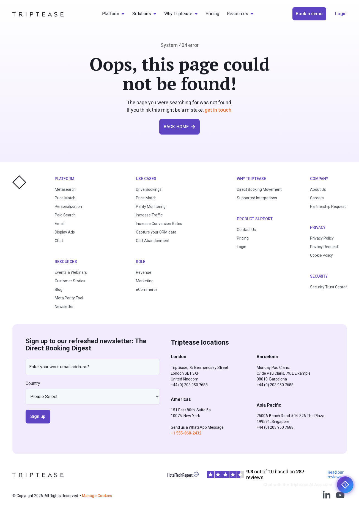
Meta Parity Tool (69, 298)
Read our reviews (336, 474)
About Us (318, 189)
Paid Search (65, 215)
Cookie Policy (321, 255)
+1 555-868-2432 (186, 433)
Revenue (143, 272)
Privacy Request (324, 247)
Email (59, 223)
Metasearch (65, 189)
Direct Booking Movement (259, 189)
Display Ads (65, 232)
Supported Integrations (257, 198)
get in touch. (218, 110)
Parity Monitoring (151, 206)
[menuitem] (113, 13)
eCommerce (147, 289)
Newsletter (64, 306)
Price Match (65, 198)
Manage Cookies (97, 495)
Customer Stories (70, 281)
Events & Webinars (71, 272)
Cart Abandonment (152, 240)
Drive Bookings (148, 189)
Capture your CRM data (156, 232)
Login (241, 247)
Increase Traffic (149, 215)
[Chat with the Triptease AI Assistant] (345, 484)
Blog (58, 289)
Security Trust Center (328, 287)
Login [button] (341, 13)
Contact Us (246, 229)
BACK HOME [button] (179, 126)
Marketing (145, 281)
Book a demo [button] (309, 13)
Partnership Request (328, 206)
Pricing (243, 238)
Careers (317, 198)
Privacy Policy (322, 238)
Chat (59, 240)
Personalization (68, 206)
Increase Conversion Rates (159, 223)
